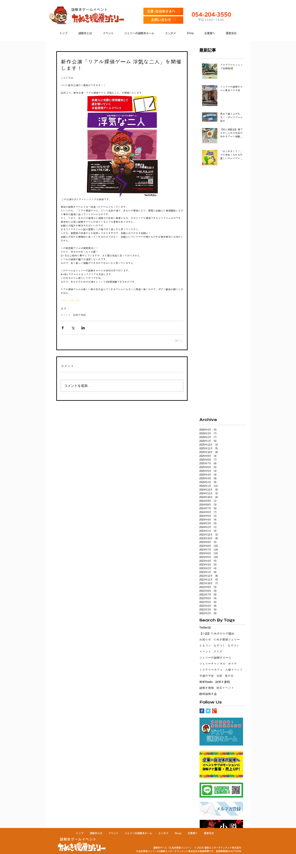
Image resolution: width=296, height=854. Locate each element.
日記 (219, 675)
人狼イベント (234, 669)
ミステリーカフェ (211, 669)
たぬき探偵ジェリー (226, 639)
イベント (66, 315)
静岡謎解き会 (208, 694)
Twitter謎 (205, 627)
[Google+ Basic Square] (214, 710)
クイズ (217, 651)
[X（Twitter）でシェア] (73, 328)
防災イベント (225, 688)
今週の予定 (206, 675)
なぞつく (219, 645)
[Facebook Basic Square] (201, 710)
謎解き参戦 (222, 681)
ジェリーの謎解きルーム (215, 657)
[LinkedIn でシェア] (83, 328)
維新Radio (206, 681)
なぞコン (233, 645)
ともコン (205, 645)
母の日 (229, 675)
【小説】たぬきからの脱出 (216, 633)
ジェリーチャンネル (212, 663)
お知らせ (205, 639)
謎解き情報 (79, 315)
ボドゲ (232, 663)
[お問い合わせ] (163, 20)
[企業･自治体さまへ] (163, 11)
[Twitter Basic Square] (208, 710)
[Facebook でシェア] (63, 328)
